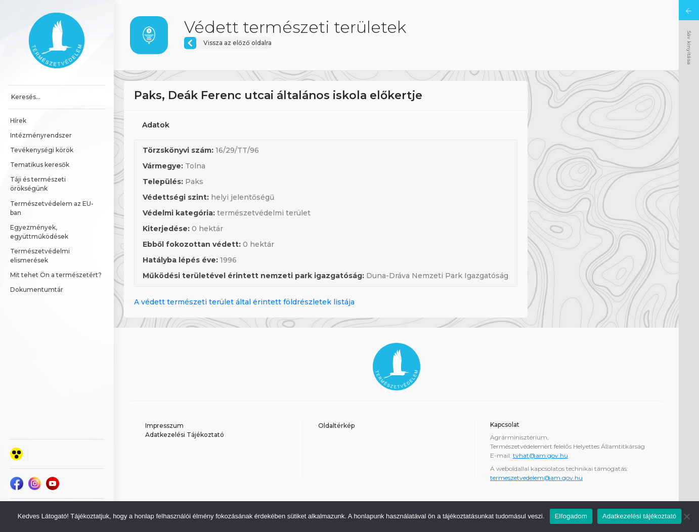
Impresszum (164, 425)
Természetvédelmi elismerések (40, 255)
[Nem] (686, 516)
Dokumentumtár (36, 289)
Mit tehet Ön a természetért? (56, 275)
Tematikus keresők (39, 164)
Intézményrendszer (41, 135)
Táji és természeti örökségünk (38, 183)
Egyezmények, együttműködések (39, 232)
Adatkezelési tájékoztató (639, 516)
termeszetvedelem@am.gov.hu (536, 477)
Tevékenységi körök (41, 150)
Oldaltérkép (336, 425)
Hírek (18, 120)
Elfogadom (571, 516)
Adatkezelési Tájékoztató (184, 434)
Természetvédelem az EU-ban (52, 208)
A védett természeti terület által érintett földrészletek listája (244, 301)
